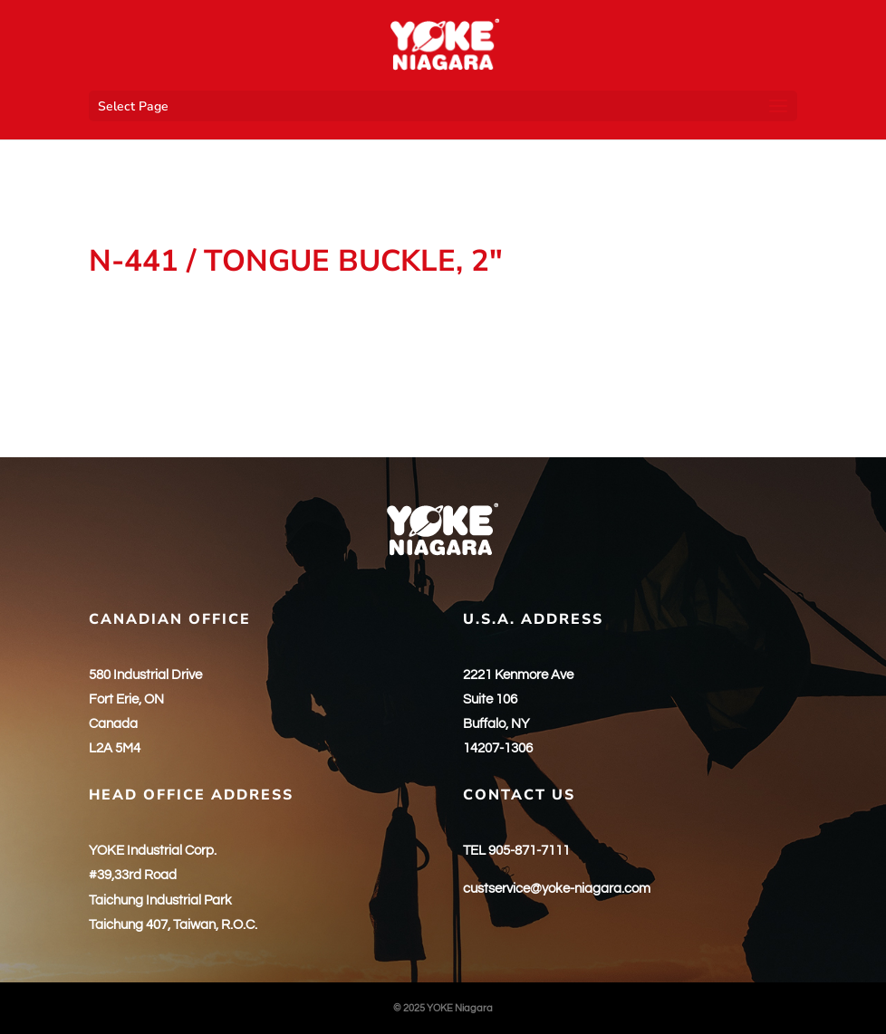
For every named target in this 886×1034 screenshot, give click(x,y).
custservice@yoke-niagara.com (556, 888)
